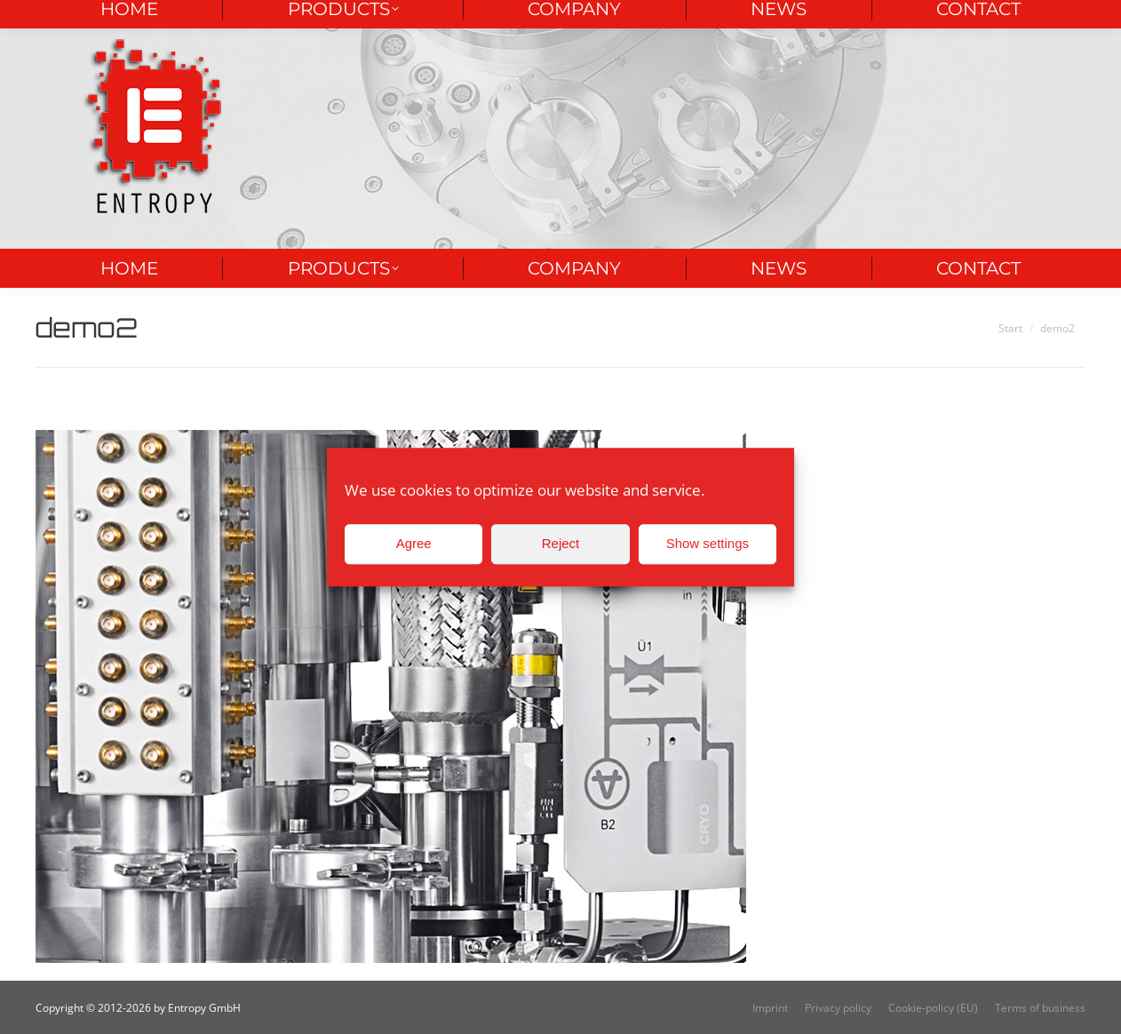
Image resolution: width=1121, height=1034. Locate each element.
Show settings (707, 543)
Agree (414, 543)
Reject (561, 543)
